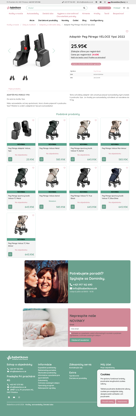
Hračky (97, 13)
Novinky (65, 20)
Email (72, 325)
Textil (106, 13)
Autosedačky (33, 13)
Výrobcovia (74, 376)
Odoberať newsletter (80, 340)
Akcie (32, 20)
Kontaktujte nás (75, 368)
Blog (84, 20)
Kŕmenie (86, 13)
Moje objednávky (108, 368)
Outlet (75, 20)
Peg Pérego (97, 71)
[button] (9, 50)
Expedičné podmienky (47, 368)
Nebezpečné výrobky (47, 388)
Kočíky (28, 404)
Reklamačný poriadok (47, 370)
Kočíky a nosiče (16, 13)
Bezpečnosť (118, 13)
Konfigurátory (96, 20)
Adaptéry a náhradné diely (49, 25)
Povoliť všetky (108, 402)
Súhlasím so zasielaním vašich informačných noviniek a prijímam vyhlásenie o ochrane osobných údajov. (95, 334)
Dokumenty (43, 380)
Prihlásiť (117, 8)
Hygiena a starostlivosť (67, 13)
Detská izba (48, 13)
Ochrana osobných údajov (49, 383)
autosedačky (37, 404)
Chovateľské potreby (66, 16)
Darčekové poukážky (48, 20)
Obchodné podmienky (47, 373)
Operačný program (46, 385)
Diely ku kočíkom (29, 25)
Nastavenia (122, 402)
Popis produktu (14, 89)
